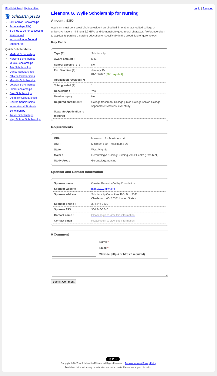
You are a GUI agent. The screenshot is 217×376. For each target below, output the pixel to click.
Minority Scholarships (23, 80)
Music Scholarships (21, 63)
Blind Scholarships (21, 89)
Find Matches (13, 8)
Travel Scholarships (21, 115)
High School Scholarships (25, 119)
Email (103, 248)
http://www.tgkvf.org (103, 188)
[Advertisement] (193, 76)
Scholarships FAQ (20, 26)
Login (197, 8)
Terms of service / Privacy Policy (140, 363)
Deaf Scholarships (21, 93)
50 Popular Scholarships (24, 22)
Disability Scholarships (23, 97)
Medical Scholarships (22, 54)
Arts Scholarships (20, 67)
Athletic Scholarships (22, 76)
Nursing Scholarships (22, 58)
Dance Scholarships (22, 71)
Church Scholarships (22, 102)
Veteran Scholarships (22, 84)
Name (103, 241)
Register (208, 8)
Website (104, 254)
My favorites (31, 8)
